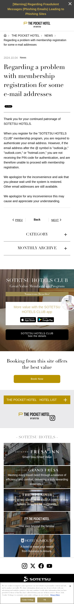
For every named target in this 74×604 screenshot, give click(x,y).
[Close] (70, 586)
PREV (17, 220)
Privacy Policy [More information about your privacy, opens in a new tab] (55, 595)
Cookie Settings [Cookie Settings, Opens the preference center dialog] (28, 600)
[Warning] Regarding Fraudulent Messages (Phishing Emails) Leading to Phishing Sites (35, 9)
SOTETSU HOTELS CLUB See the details (37, 334)
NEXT (57, 220)
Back (37, 219)
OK (44, 600)
